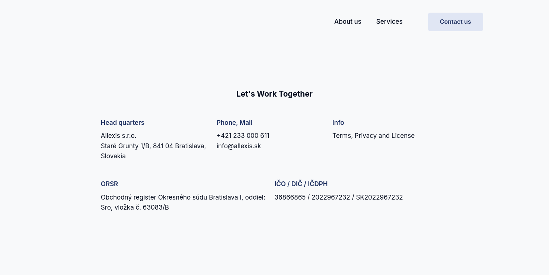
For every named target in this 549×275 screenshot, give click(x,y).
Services (389, 21)
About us (347, 21)
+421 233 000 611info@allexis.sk (243, 140)
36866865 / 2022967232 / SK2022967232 (338, 197)
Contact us (455, 21)
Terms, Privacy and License (373, 135)
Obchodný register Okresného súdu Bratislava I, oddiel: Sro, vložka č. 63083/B (183, 202)
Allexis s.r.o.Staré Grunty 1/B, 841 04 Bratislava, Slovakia (153, 146)
